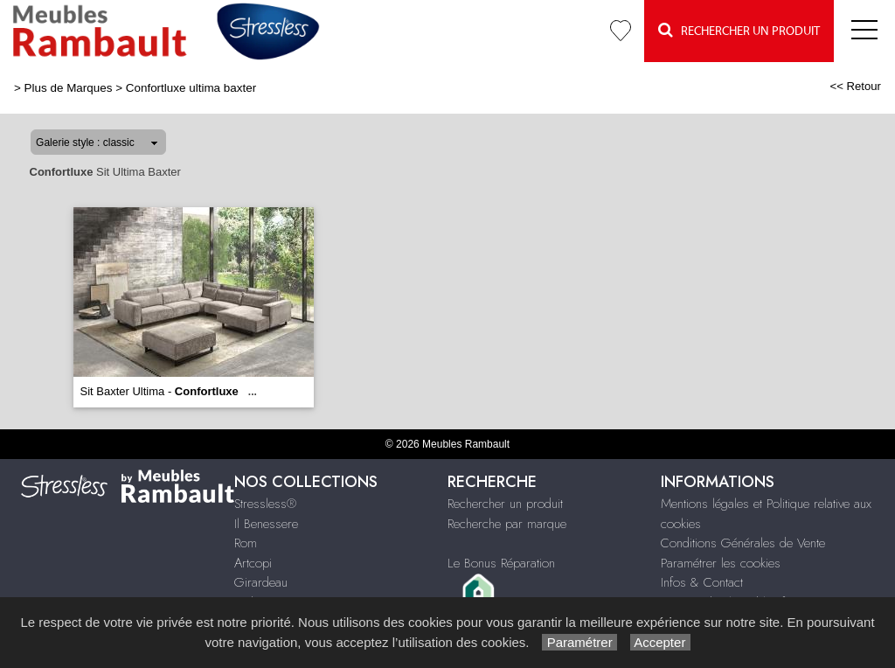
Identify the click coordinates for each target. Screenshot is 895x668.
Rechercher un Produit (739, 30)
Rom (245, 543)
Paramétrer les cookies (721, 563)
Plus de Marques (68, 87)
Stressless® (265, 503)
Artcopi (253, 563)
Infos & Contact (702, 582)
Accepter (660, 642)
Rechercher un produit (505, 503)
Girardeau (261, 582)
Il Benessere (266, 523)
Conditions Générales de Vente (743, 543)
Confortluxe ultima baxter (191, 87)
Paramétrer (579, 642)
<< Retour (855, 86)
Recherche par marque (507, 523)
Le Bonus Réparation (501, 563)
